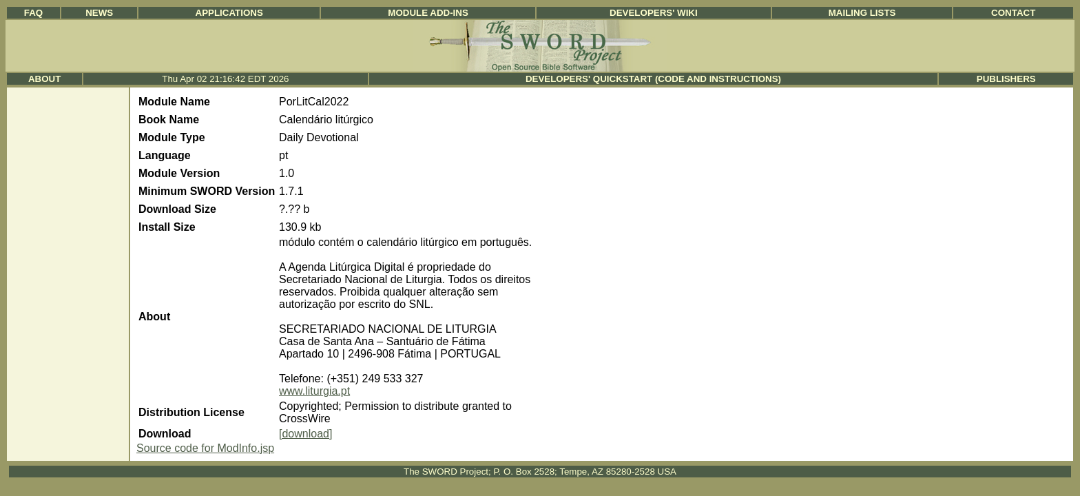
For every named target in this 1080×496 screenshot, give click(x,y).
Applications (229, 13)
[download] (305, 434)
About (44, 79)
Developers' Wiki (654, 13)
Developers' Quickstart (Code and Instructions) (653, 79)
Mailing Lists (862, 13)
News (99, 13)
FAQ (33, 13)
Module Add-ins (428, 13)
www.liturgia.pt (314, 391)
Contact (1013, 13)
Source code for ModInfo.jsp (205, 448)
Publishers (1006, 79)
